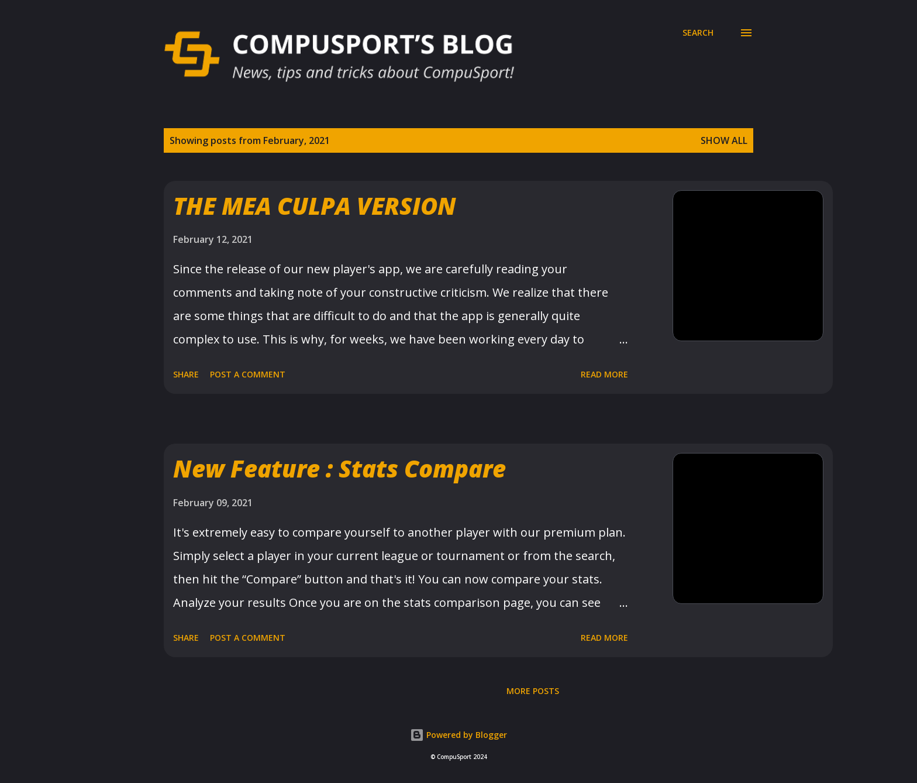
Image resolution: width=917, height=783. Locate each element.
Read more (604, 374)
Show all (724, 140)
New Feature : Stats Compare (339, 468)
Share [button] (186, 374)
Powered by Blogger (458, 734)
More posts (532, 690)
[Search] (697, 33)
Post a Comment (247, 374)
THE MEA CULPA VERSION (314, 206)
